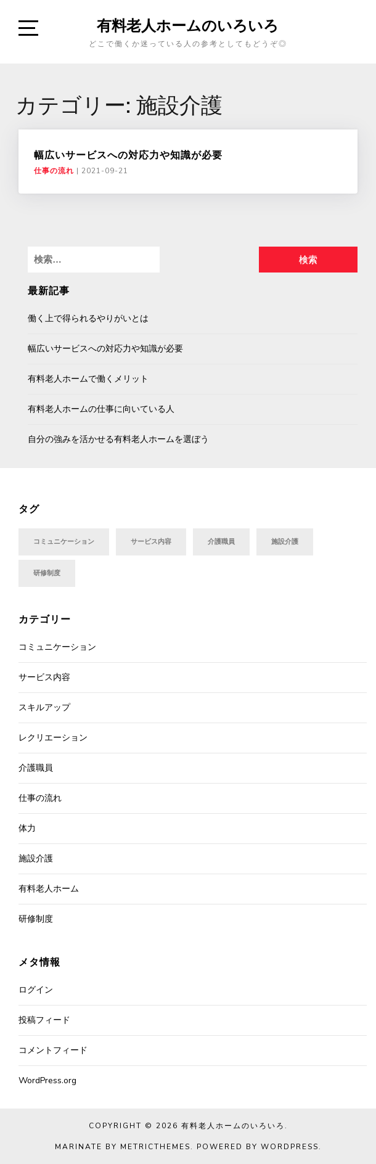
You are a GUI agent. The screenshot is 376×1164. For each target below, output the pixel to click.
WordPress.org (47, 1080)
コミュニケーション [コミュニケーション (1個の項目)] (63, 541)
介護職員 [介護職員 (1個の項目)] (221, 541)
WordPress (290, 1147)
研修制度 (35, 919)
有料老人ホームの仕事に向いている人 (101, 409)
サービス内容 (44, 677)
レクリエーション (53, 738)
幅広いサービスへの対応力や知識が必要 (128, 155)
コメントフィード (53, 1050)
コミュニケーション (57, 647)
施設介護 (35, 858)
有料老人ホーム (48, 889)
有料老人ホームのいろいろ (188, 25)
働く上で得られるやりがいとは (88, 318)
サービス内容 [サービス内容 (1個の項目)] (151, 541)
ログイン (35, 990)
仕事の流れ (54, 171)
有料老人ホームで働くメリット (88, 379)
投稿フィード (44, 1020)
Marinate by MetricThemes (122, 1147)
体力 (27, 828)
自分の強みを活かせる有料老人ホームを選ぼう (118, 439)
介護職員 (35, 768)
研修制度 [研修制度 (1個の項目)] (46, 573)
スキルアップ (44, 707)
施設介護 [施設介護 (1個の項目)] (284, 541)
